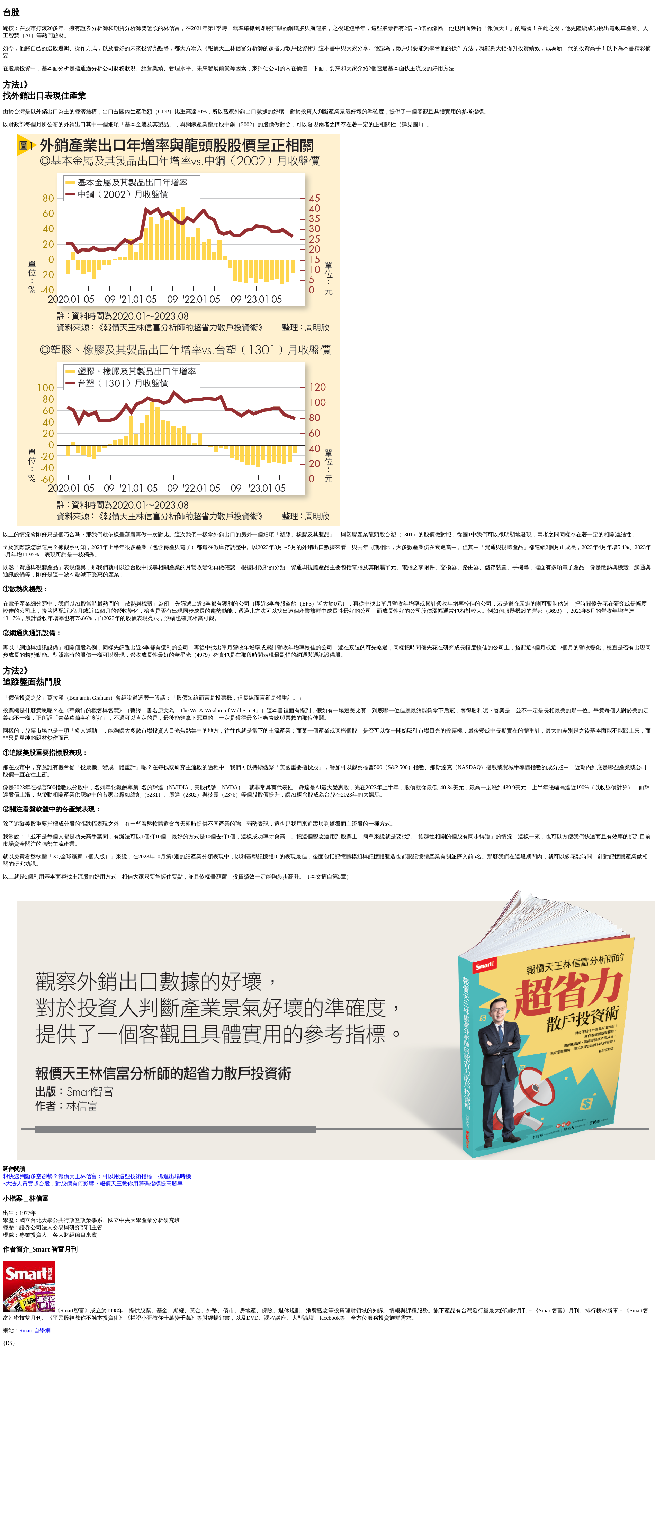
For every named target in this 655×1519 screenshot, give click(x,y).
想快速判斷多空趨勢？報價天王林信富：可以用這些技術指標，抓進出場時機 (97, 1176)
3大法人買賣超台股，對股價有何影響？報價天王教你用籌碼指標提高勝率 (93, 1183)
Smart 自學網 (35, 1331)
